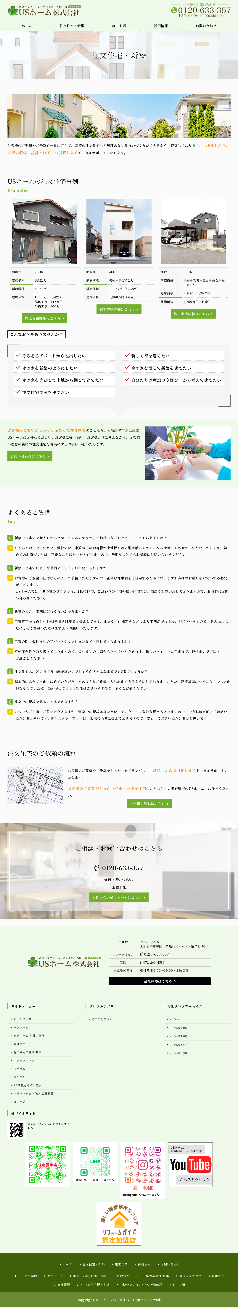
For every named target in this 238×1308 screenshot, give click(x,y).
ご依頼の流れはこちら (147, 803)
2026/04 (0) (178, 1028)
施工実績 (119, 25)
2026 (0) (176, 1020)
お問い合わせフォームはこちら (117, 897)
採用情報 (161, 25)
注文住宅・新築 (72, 25)
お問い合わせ (206, 25)
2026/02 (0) (178, 1045)
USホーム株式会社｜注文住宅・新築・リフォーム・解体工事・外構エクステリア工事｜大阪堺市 (44, 10)
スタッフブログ (24, 1061)
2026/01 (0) (178, 1053)
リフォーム (21, 1028)
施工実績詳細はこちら (43, 318)
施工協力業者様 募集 (27, 1053)
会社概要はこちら (158, 981)
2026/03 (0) (178, 1036)
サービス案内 (22, 1020)
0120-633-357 (123, 868)
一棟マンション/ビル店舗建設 (34, 1094)
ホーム (27, 25)
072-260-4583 (154, 963)
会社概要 (19, 1077)
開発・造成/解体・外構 (29, 1036)
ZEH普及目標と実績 (27, 1086)
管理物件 (19, 1044)
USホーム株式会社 (112, 1300)
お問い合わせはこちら (28, 456)
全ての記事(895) (103, 1020)
